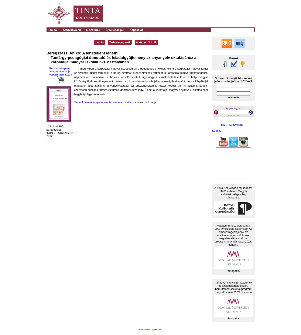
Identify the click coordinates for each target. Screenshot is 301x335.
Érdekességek (115, 29)
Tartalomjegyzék (119, 42)
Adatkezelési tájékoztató (150, 329)
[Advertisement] (195, 13)
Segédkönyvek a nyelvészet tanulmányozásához (104, 102)
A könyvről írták (146, 42)
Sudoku (217, 130)
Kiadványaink (72, 29)
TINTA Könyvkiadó (232, 124)
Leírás (99, 42)
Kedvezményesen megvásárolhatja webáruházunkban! (60, 75)
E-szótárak (93, 29)
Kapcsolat (136, 29)
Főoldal (53, 29)
